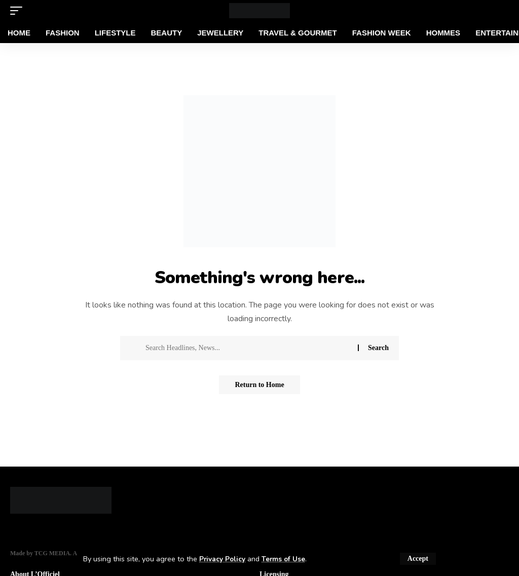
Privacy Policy (223, 559)
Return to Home (259, 385)
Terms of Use (287, 559)
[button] (418, 559)
